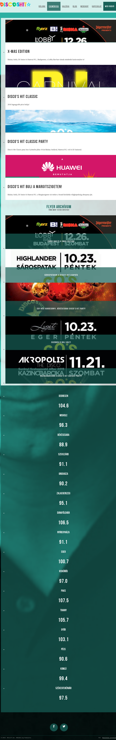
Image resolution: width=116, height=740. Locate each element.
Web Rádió (109, 6)
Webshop (84, 6)
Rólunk (42, 6)
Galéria (65, 6)
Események (54, 6)
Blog (75, 6)
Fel (100, 737)
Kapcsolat (97, 6)
